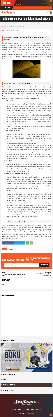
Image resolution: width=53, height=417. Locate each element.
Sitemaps (14, 410)
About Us (20, 410)
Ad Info (32, 410)
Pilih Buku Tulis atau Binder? (26, 222)
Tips (18, 249)
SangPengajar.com (30, 413)
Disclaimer (38, 410)
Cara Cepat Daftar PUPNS (21, 83)
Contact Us (26, 410)
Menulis (11, 249)
